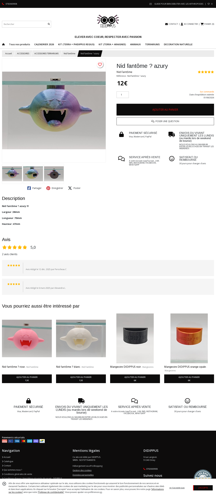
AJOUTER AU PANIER (165, 109)
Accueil (8, 53)
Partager (34, 188)
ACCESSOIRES (23, 53)
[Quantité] (123, 94)
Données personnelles (83, 475)
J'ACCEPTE (203, 487)
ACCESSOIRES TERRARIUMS (46, 53)
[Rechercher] (49, 24)
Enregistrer (54, 188)
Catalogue (7, 461)
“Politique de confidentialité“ (51, 492)
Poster (74, 188)
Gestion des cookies (82, 470)
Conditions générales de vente (17, 474)
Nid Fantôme (124, 72)
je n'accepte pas (177, 487)
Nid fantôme (69, 53)
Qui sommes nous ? (12, 469)
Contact (6, 465)
